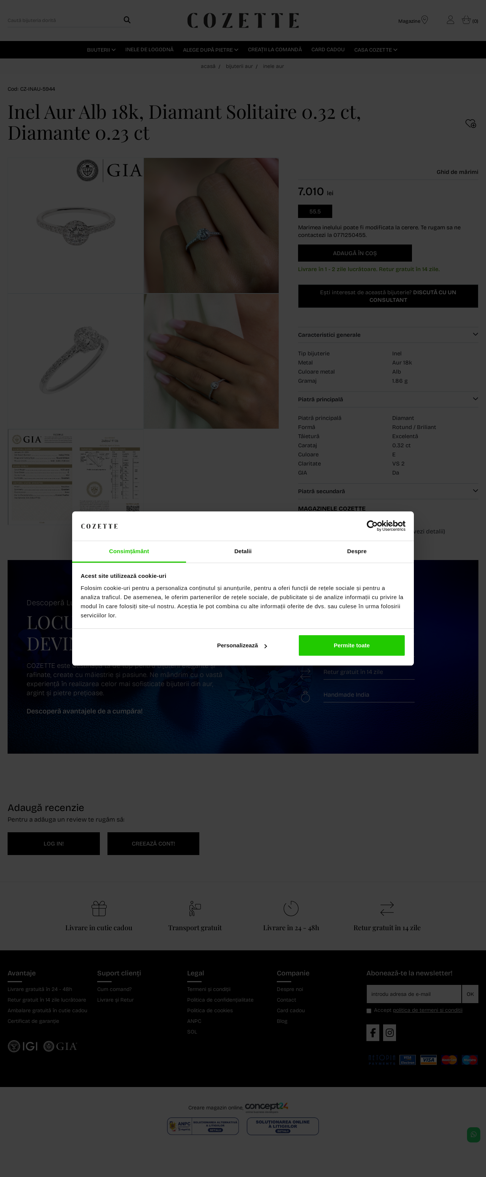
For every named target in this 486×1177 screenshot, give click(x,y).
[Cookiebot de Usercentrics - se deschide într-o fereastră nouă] (372, 526)
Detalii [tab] (243, 551)
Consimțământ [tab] (129, 551)
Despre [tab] (356, 551)
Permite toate (352, 645)
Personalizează (242, 645)
